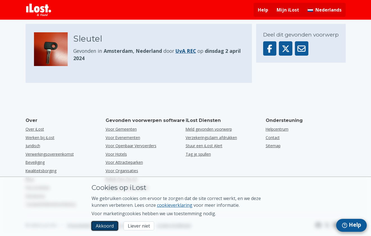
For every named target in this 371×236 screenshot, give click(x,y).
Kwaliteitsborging (41, 170)
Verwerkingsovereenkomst (50, 154)
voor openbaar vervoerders (131, 145)
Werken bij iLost (40, 137)
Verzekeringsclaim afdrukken (211, 137)
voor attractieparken (124, 162)
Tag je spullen (198, 154)
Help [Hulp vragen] (263, 10)
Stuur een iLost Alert (204, 145)
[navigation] (351, 225)
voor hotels (116, 154)
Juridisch (33, 145)
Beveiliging (35, 162)
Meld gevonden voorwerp (209, 129)
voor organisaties (122, 170)
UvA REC (186, 50)
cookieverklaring (174, 205)
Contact (273, 137)
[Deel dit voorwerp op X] (285, 48)
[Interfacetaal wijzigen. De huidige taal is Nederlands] (324, 10)
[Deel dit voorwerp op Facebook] (270, 48)
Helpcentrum (277, 129)
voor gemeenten (121, 129)
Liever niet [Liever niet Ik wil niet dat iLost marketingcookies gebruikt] (139, 226)
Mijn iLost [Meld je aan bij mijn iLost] (288, 10)
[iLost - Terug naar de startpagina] (39, 10)
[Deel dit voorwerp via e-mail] (301, 48)
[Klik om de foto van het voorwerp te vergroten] (53, 49)
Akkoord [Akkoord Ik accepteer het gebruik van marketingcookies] (105, 226)
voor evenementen (123, 137)
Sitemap (273, 145)
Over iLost (35, 129)
